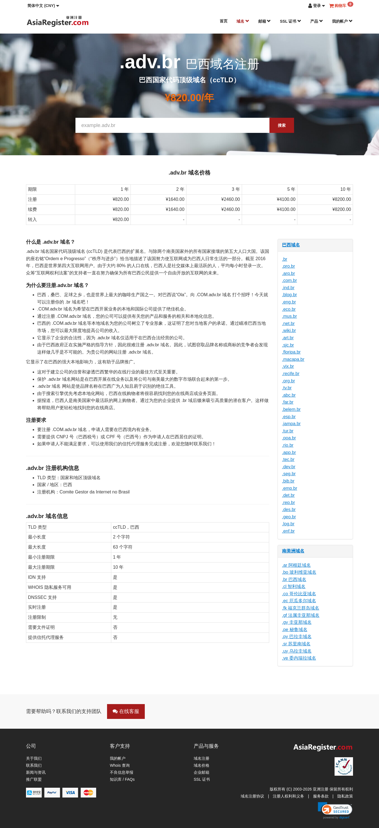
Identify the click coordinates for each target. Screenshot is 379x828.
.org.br (288, 380)
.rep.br (288, 502)
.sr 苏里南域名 (296, 643)
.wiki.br (289, 330)
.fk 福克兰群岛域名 (300, 608)
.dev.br (288, 466)
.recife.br (290, 373)
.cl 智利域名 (293, 586)
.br (284, 259)
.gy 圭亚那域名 (297, 622)
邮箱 (264, 21)
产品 (316, 21)
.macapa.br (293, 359)
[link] (335, 811)
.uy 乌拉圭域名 (297, 651)
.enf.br (288, 531)
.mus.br (289, 316)
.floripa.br (291, 352)
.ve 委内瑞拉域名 (299, 658)
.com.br (289, 280)
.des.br (289, 509)
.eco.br (289, 309)
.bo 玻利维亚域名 (299, 572)
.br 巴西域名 (294, 579)
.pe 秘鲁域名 (294, 629)
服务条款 (321, 796)
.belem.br (291, 409)
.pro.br (288, 266)
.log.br (288, 523)
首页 (224, 21)
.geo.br (289, 516)
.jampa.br (291, 423)
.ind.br (288, 287)
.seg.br (289, 473)
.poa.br (289, 438)
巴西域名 (291, 245)
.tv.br (287, 387)
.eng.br (289, 302)
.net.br (288, 323)
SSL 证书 (290, 21)
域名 (242, 21)
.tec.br (288, 459)
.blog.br (289, 294)
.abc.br (289, 395)
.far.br (287, 402)
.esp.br (289, 416)
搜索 (282, 125)
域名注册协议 (252, 796)
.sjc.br (288, 345)
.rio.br (287, 445)
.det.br (288, 495)
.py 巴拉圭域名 (297, 636)
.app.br (289, 452)
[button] (43, 5)
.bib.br (288, 481)
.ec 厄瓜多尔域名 (299, 600)
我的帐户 (342, 21)
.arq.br (288, 273)
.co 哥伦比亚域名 (299, 593)
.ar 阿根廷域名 (296, 565)
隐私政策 (345, 796)
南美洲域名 (293, 551)
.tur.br (287, 431)
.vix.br (288, 366)
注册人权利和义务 (288, 796)
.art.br (288, 337)
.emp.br (289, 488)
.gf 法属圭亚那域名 (300, 615)
